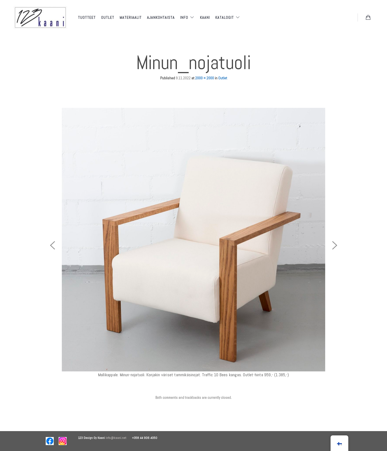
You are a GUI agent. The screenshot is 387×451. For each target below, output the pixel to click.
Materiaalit (131, 17)
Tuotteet (87, 17)
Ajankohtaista (161, 17)
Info (184, 17)
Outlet (107, 17)
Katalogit (225, 17)
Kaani (205, 17)
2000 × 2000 (204, 78)
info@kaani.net (119, 438)
